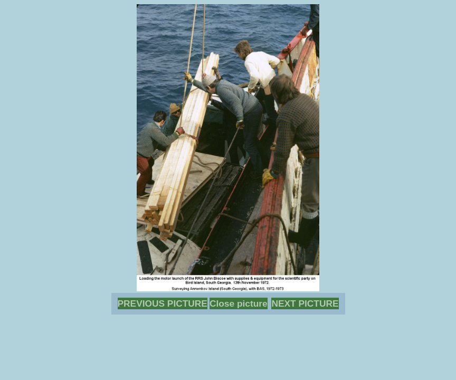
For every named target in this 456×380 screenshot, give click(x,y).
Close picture (239, 303)
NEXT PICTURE (304, 303)
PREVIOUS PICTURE (162, 303)
